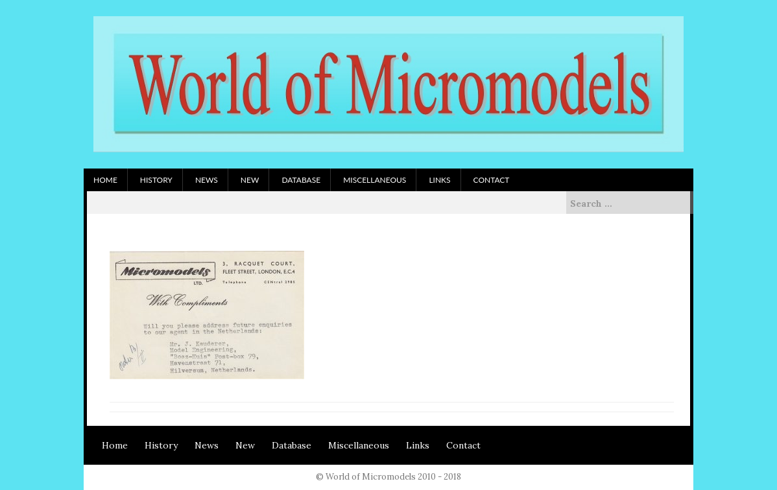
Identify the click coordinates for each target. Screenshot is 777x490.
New (250, 180)
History (156, 180)
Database (300, 180)
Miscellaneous (374, 180)
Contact (491, 180)
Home (105, 180)
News (206, 180)
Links (439, 180)
